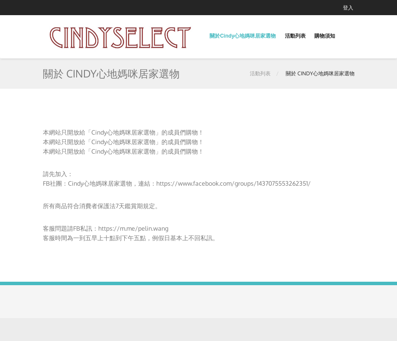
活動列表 (295, 36)
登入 (348, 7)
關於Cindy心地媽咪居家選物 (243, 36)
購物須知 (324, 36)
